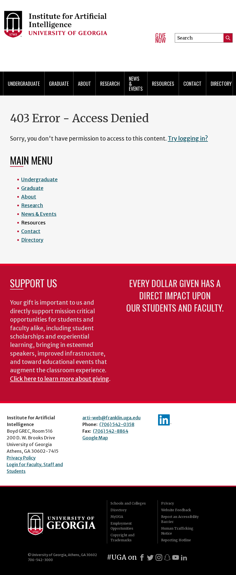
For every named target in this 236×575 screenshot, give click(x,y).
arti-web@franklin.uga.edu (111, 417)
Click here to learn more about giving (59, 379)
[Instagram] (159, 557)
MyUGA (116, 517)
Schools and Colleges (128, 503)
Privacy (167, 503)
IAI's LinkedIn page (164, 419)
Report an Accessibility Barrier (180, 519)
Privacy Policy (21, 458)
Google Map (95, 438)
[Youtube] (175, 557)
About (84, 83)
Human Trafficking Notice (177, 530)
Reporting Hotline (176, 540)
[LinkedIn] (184, 557)
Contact (192, 83)
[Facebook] (142, 557)
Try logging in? (188, 138)
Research (110, 83)
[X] (150, 557)
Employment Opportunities (121, 525)
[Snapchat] (167, 557)
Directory (221, 83)
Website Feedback (176, 510)
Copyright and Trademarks (122, 537)
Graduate (59, 83)
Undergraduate (24, 83)
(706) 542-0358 (116, 424)
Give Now (160, 38)
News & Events (136, 83)
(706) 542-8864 (110, 431)
